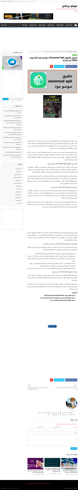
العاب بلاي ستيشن (17, 177)
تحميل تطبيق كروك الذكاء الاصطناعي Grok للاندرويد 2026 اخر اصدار (12, 156)
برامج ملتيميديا (18, 194)
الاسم (75, 427)
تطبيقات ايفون (59, 25)
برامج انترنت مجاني (17, 183)
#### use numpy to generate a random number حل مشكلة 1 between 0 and (52, 470)
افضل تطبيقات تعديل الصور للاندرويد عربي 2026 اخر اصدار (12, 116)
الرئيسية (32, 1)
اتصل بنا (24, 1)
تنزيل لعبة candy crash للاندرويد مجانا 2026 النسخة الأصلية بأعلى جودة (13, 133)
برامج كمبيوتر (51, 25)
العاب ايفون (18, 171)
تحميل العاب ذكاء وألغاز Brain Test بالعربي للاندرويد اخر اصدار (35, 471)
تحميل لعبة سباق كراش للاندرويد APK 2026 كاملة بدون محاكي (12, 128)
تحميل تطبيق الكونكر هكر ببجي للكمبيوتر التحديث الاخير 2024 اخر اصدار (57, 298)
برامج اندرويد (69, 25)
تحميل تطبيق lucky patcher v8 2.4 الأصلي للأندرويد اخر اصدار (12, 138)
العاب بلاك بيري (18, 174)
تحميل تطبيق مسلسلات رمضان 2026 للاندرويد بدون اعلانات (11, 148)
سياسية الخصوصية (19, 1)
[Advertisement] (39, 38)
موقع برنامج (69, 6)
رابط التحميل (52, 326)
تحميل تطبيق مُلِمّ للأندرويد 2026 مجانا (13, 152)
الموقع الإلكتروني (40, 427)
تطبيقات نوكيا (18, 200)
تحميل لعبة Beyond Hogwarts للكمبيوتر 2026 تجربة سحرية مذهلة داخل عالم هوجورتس (12, 122)
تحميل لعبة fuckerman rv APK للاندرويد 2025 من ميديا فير (70, 471)
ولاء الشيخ (74, 63)
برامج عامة (24, 25)
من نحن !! (28, 1)
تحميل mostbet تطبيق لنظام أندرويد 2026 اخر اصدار (12, 112)
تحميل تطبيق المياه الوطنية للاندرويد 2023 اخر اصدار (62, 300)
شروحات (19, 203)
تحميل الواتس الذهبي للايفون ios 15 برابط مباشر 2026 (12, 143)
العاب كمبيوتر (33, 25)
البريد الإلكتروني (57, 427)
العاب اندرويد (42, 25)
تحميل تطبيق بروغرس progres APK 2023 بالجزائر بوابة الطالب (59, 295)
